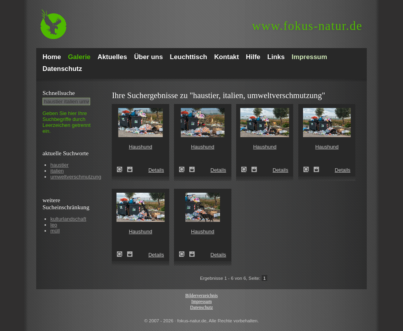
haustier (59, 165)
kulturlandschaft (68, 219)
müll (55, 231)
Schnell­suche (59, 92)
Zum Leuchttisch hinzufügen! (130, 169)
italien (57, 171)
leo (53, 225)
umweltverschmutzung (75, 177)
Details (156, 170)
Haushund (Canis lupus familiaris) (122, 169)
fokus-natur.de (307, 26)
